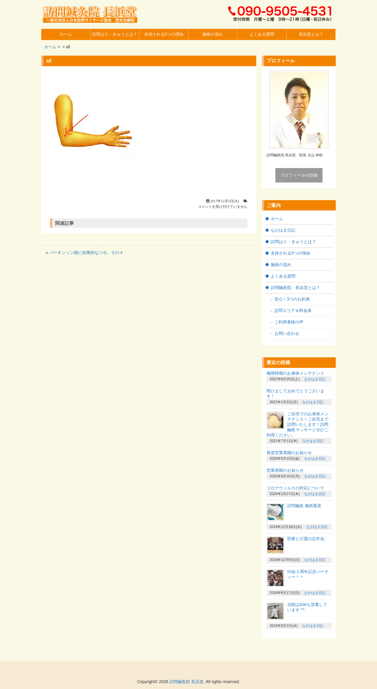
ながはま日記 (283, 230)
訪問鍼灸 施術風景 (304, 505)
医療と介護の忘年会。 (307, 538)
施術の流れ (212, 34)
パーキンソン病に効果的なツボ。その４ (86, 252)
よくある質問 (261, 34)
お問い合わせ (287, 333)
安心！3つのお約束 (292, 299)
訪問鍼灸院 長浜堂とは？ (295, 287)
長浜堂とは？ (311, 34)
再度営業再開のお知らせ (289, 452)
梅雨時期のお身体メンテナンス (295, 373)
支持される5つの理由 (163, 34)
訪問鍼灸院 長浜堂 (186, 681)
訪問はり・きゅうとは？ (114, 34)
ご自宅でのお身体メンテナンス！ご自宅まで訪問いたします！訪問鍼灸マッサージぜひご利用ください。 (297, 424)
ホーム (65, 34)
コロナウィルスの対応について (295, 488)
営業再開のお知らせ (285, 470)
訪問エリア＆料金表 (293, 310)
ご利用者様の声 (289, 322)
